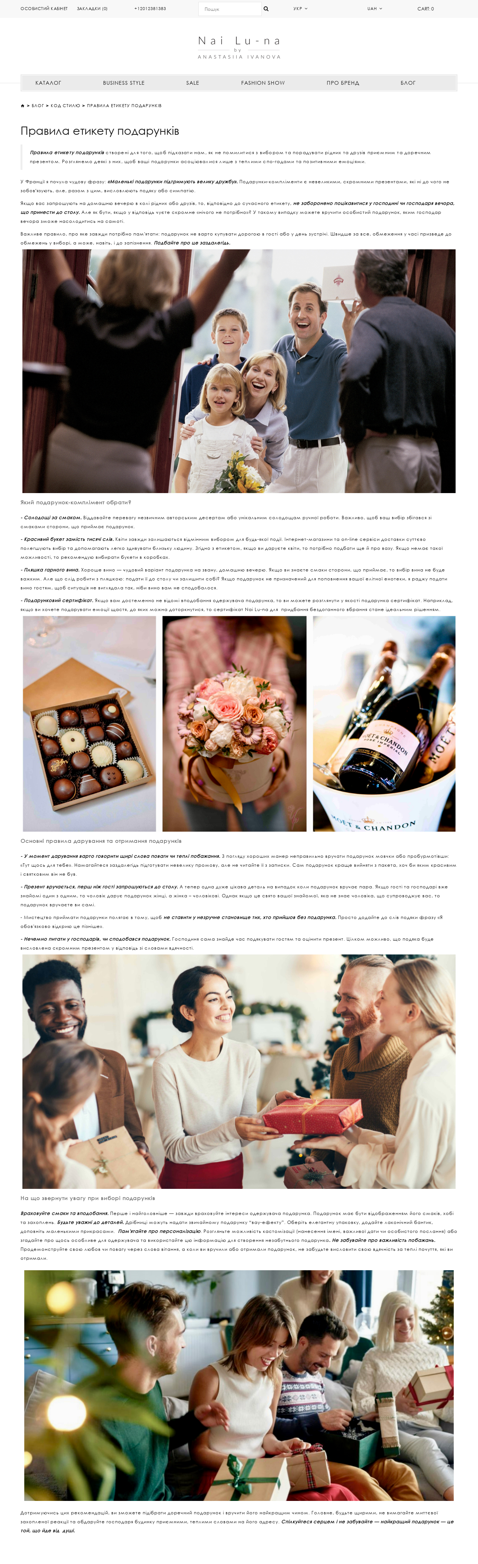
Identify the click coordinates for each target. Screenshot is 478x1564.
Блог (38, 105)
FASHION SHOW (263, 83)
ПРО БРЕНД (343, 83)
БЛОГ (408, 83)
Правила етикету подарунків (124, 105)
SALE (192, 83)
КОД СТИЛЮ (65, 105)
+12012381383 (150, 9)
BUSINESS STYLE (124, 83)
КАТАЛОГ (48, 83)
